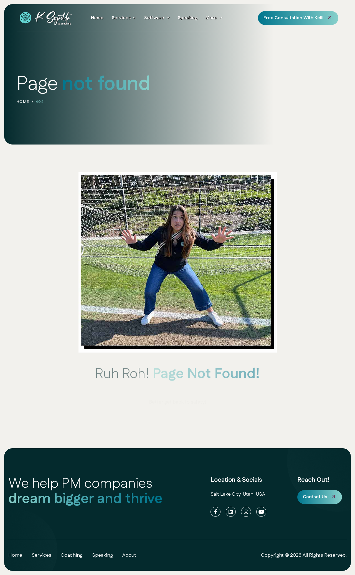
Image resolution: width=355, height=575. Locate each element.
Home (97, 18)
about (129, 555)
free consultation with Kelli (293, 18)
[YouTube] (261, 512)
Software (154, 18)
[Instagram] (246, 512)
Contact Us (315, 497)
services (41, 555)
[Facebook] (215, 512)
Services (121, 18)
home (23, 103)
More (211, 18)
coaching (72, 555)
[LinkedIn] (231, 512)
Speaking (187, 18)
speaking (102, 555)
